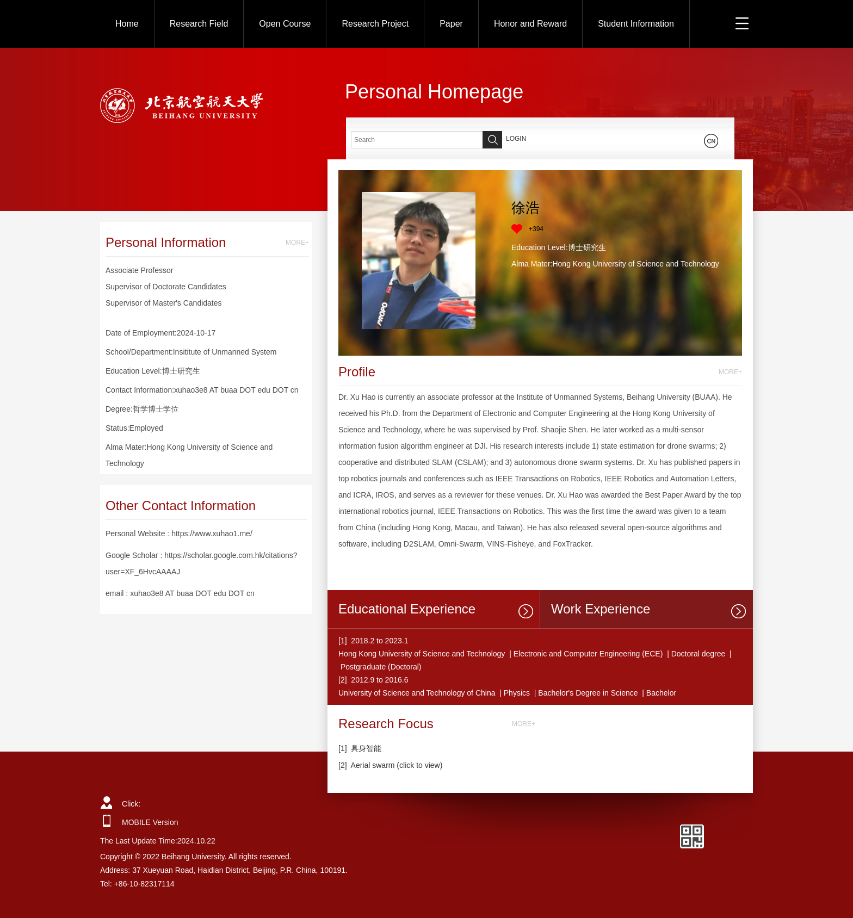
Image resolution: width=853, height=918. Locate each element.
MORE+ (297, 242)
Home (127, 23)
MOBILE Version (150, 822)
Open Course (285, 23)
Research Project (375, 23)
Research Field (199, 23)
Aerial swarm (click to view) (397, 765)
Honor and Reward (530, 23)
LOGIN (516, 138)
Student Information (636, 23)
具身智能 (366, 748)
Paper (451, 23)
